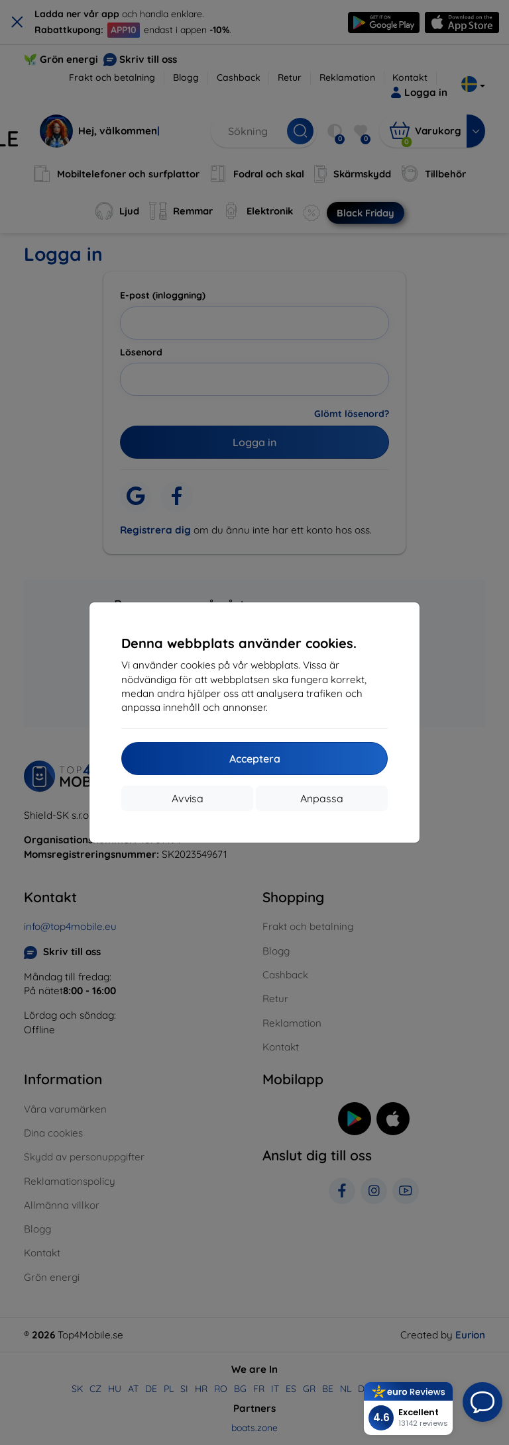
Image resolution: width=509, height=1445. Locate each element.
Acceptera (254, 758)
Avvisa (187, 798)
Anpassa (321, 798)
